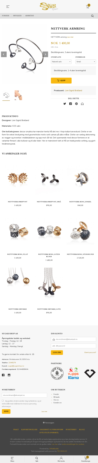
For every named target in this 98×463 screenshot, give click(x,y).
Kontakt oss (57, 403)
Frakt (16, 430)
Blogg (82, 430)
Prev (4, 54)
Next (45, 54)
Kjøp (61, 81)
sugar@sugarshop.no (16, 367)
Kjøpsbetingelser (29, 430)
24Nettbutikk (54, 449)
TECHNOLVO (62, 452)
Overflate (56, 57)
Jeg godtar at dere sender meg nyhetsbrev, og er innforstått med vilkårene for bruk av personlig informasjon (21, 404)
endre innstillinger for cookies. (73, 445)
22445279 (12, 363)
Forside (56, 395)
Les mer (70, 37)
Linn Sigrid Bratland (73, 91)
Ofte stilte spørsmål (49, 433)
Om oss (56, 400)
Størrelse (80, 57)
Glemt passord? (90, 353)
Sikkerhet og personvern (51, 430)
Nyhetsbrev (71, 430)
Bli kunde (56, 398)
